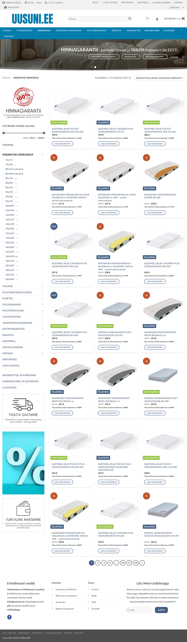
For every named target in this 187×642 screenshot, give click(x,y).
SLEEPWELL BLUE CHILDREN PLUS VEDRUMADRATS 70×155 (115, 130)
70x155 (9, 159)
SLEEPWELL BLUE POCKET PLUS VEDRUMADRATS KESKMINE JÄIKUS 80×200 (114, 467)
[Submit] (129, 18)
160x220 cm (11, 256)
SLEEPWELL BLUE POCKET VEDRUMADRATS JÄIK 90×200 (160, 130)
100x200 (9, 205)
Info (96, 2)
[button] (157, 18)
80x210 (9, 187)
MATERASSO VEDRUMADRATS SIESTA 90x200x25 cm (114, 399)
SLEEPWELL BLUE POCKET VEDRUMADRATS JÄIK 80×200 (67, 130)
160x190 (9, 242)
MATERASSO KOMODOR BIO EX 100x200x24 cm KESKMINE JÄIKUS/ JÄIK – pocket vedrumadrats (70, 536)
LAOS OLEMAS (10, 365)
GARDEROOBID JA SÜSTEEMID (20, 381)
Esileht (6, 77)
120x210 (9, 219)
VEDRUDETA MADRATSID (69, 30)
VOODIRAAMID (11, 304)
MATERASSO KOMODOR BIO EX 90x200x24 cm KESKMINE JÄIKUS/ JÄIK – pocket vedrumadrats (115, 266)
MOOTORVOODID (13, 310)
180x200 (9, 265)
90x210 (9, 201)
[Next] (142, 563)
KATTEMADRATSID (97, 30)
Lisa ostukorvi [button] (62, 144)
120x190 (9, 210)
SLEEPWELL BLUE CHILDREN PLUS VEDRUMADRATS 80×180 (69, 334)
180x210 (9, 270)
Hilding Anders (162, 2)
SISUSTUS (117, 30)
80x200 (9, 182)
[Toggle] (42, 154)
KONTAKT (175, 7)
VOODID (7, 30)
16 (122, 562)
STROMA (178, 2)
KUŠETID (7, 298)
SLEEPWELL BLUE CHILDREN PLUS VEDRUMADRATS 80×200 (161, 265)
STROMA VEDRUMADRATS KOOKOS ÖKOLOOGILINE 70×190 (161, 534)
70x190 (9, 164)
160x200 (9, 247)
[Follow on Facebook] (183, 7)
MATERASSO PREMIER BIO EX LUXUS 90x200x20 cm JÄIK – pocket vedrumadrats (117, 197)
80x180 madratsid (14, 173)
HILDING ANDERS (12, 347)
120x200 (9, 214)
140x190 (9, 224)
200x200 (9, 279)
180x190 (9, 260)
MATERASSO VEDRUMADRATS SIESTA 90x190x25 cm (67, 399)
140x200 (9, 228)
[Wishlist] (147, 18)
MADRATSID (45, 30)
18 (135, 562)
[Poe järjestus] (159, 78)
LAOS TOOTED (110, 2)
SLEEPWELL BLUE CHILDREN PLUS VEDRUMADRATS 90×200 (115, 534)
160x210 (9, 251)
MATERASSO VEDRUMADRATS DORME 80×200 (160, 196)
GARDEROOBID (152, 30)
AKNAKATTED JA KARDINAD (19, 375)
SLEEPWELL (143, 2)
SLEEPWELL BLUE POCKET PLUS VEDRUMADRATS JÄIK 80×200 (68, 465)
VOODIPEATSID (25, 30)
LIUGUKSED (169, 30)
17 (129, 562)
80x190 (9, 178)
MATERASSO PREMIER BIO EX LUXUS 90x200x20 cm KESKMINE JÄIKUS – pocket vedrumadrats (70, 197)
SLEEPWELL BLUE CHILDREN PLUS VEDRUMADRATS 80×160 (69, 265)
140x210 (9, 233)
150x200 (9, 238)
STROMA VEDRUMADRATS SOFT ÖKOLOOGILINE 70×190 (115, 334)
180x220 (9, 274)
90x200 (9, 196)
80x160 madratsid (14, 169)
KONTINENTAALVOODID (17, 292)
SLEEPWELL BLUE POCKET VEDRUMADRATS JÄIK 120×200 (160, 465)
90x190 (9, 192)
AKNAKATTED (134, 30)
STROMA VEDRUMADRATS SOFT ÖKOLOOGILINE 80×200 (161, 399)
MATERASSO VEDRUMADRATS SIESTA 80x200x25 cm (160, 334)
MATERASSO (127, 2)
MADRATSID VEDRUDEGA (17, 154)
